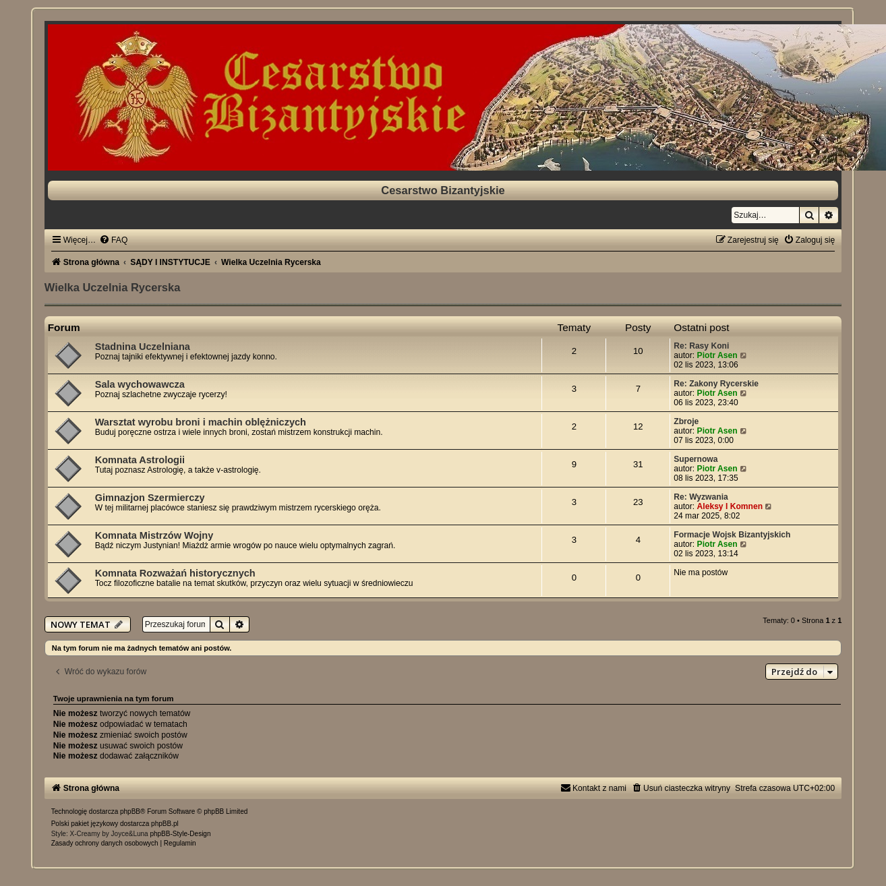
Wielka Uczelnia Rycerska (113, 287)
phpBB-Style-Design (180, 833)
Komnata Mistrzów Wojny (154, 535)
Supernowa (695, 459)
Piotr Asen (717, 355)
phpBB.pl (165, 823)
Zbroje (686, 421)
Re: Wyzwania (701, 497)
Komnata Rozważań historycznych (175, 573)
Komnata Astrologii (140, 459)
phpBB (130, 811)
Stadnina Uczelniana (142, 346)
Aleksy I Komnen (730, 506)
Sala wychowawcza (140, 384)
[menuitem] (113, 240)
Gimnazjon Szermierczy (150, 497)
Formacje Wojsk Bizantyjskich (732, 534)
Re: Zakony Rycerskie (716, 383)
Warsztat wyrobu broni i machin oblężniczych (200, 422)
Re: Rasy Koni (701, 346)
